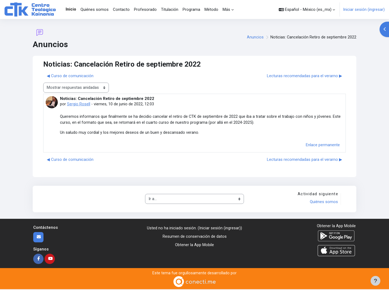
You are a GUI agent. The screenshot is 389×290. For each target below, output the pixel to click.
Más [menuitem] (226, 9)
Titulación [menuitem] (169, 9)
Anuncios (255, 37)
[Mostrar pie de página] (375, 281)
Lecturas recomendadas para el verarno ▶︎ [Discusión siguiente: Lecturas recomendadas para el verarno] (304, 75)
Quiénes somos (324, 202)
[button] (306, 9)
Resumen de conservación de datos (195, 236)
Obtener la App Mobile (194, 245)
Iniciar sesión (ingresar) (364, 9)
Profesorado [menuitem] (145, 9)
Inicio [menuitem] (71, 9)
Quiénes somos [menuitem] (95, 9)
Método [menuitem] (211, 9)
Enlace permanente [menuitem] (323, 145)
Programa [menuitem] (191, 9)
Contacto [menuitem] (121, 9)
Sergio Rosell (78, 104)
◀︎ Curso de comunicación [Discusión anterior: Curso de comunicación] (70, 75)
